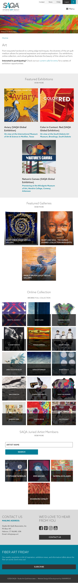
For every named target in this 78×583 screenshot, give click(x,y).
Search (73, 2)
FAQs (58, 2)
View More (39, 83)
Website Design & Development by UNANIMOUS (54, 579)
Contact (41, 2)
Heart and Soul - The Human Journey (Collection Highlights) (56, 241)
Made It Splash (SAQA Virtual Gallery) (37, 276)
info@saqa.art (12, 534)
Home (5, 38)
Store (50, 2)
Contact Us (55, 537)
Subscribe (39, 566)
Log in (67, 2)
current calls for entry (48, 60)
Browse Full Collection (39, 298)
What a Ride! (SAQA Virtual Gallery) (18, 241)
